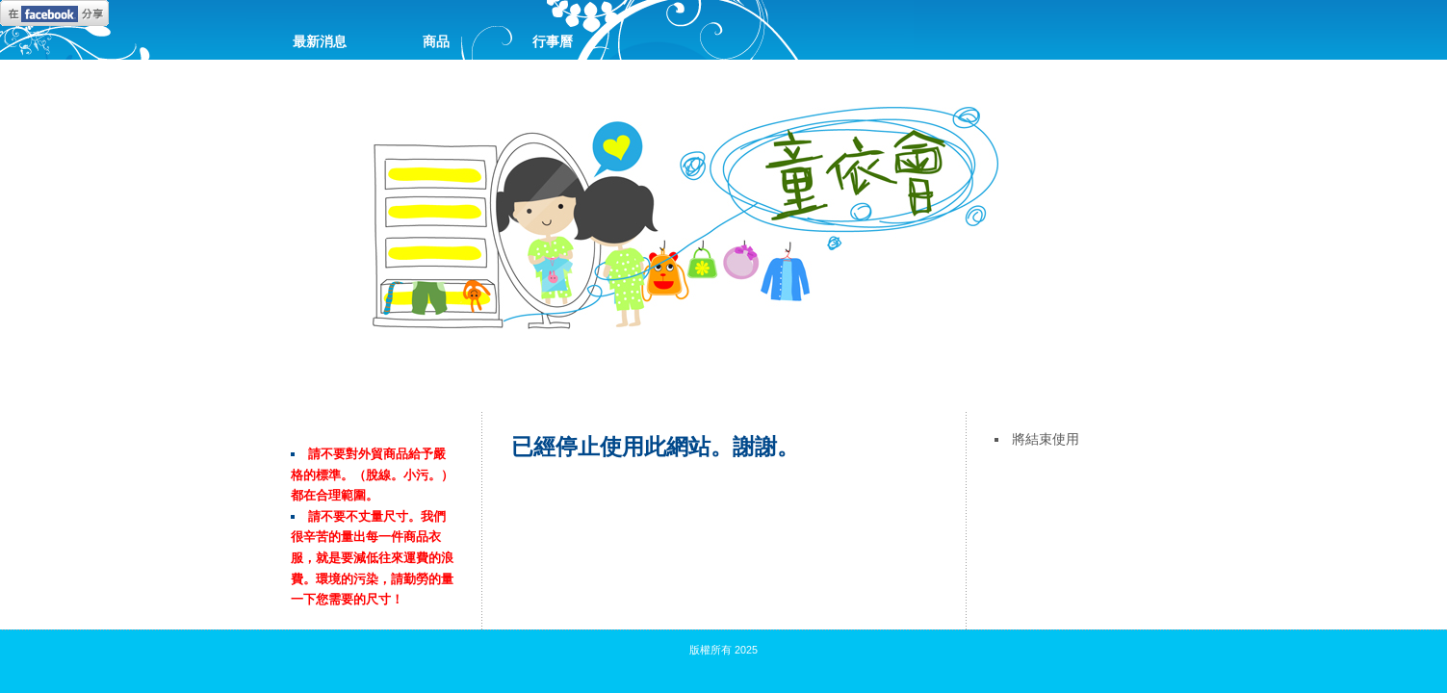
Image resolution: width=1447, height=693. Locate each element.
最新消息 (320, 42)
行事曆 (552, 42)
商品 (436, 42)
